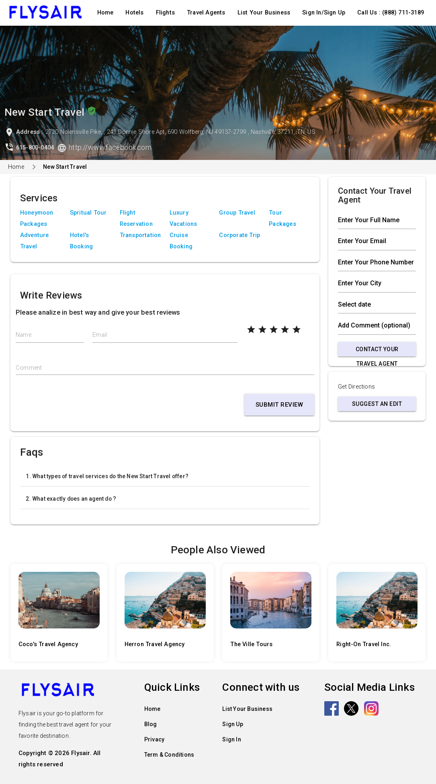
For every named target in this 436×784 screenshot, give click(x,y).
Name (23, 335)
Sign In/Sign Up (323, 12)
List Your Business (264, 12)
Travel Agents (206, 12)
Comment (29, 367)
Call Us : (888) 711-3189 (390, 12)
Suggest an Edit (377, 404)
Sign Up (232, 724)
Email (99, 335)
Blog (150, 724)
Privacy (154, 739)
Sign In (231, 739)
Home (105, 12)
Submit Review (279, 404)
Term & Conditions (169, 754)
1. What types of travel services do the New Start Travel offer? (107, 476)
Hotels (134, 12)
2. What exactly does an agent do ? (71, 498)
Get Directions (356, 386)
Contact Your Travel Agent (377, 351)
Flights (165, 12)
